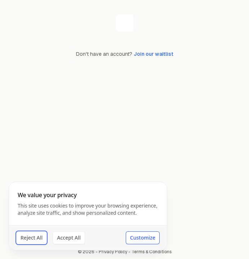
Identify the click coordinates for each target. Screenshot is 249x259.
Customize (142, 237)
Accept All (68, 237)
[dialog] (88, 216)
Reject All (32, 237)
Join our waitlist (153, 54)
